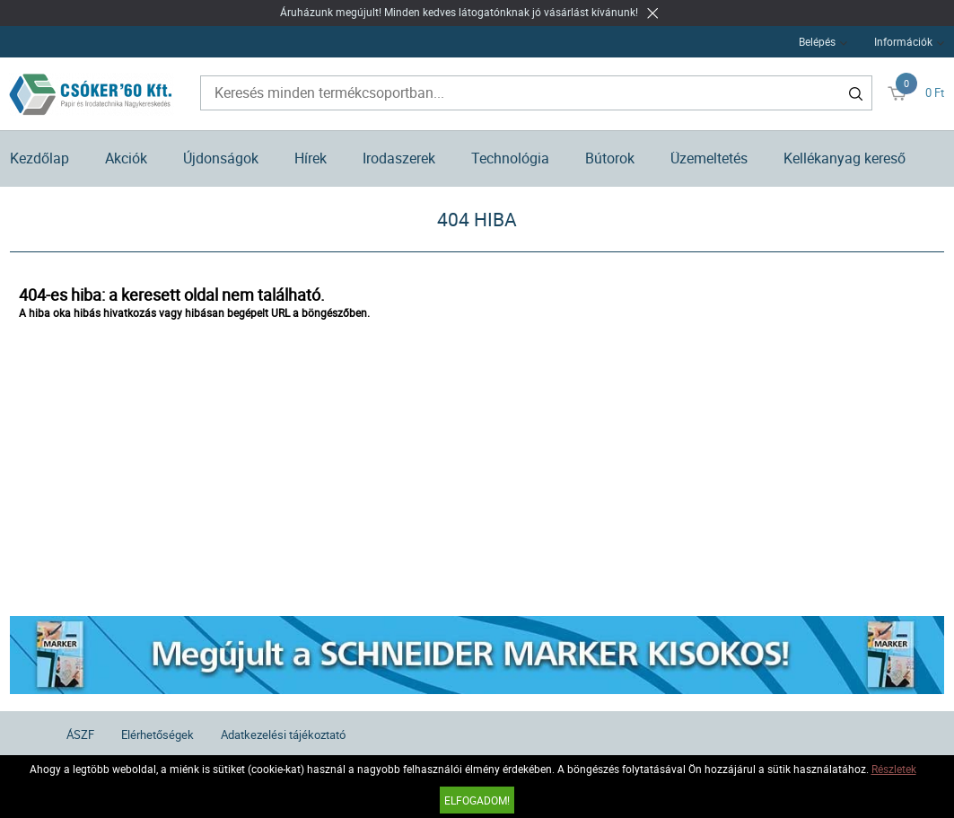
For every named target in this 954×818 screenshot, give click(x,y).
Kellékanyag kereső (844, 158)
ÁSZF (80, 734)
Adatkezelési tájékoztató (283, 734)
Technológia (510, 158)
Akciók (126, 158)
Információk (903, 41)
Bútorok (610, 158)
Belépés (817, 41)
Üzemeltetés (709, 158)
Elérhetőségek (157, 734)
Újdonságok (220, 158)
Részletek (893, 768)
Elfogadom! (477, 800)
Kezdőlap (39, 158)
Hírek (310, 158)
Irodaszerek (399, 158)
